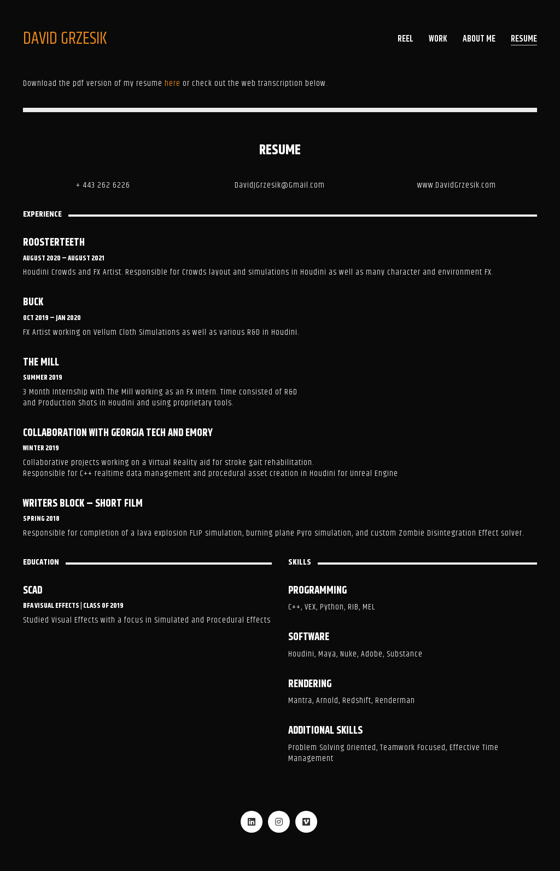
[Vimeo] (306, 822)
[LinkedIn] (251, 822)
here (172, 83)
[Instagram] (279, 822)
